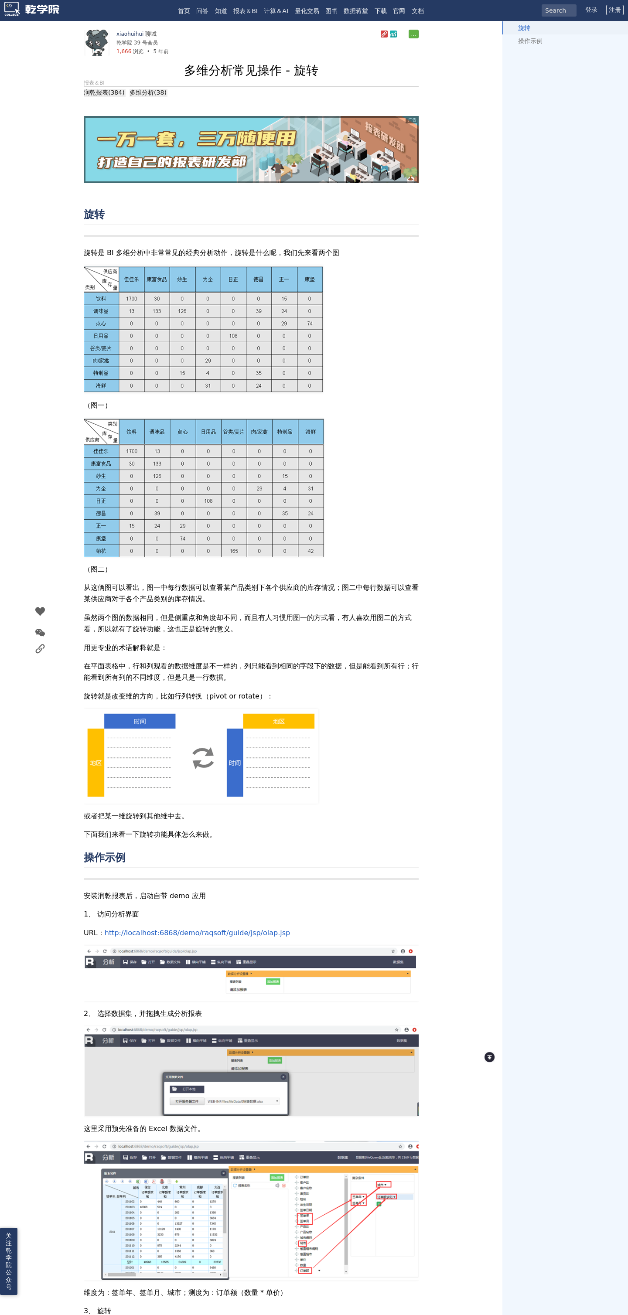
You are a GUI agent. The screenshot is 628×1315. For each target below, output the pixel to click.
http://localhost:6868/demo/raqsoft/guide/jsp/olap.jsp (197, 933)
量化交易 (307, 10)
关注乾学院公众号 (9, 1261)
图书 (331, 10)
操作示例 (530, 40)
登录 (591, 9)
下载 (381, 10)
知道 (221, 10)
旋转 (524, 27)
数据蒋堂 (356, 10)
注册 (615, 9)
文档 (418, 10)
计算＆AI (276, 10)
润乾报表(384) (104, 92)
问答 (202, 10)
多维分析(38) (148, 92)
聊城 (151, 34)
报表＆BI (245, 10)
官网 (399, 10)
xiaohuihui (129, 34)
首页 (184, 10)
